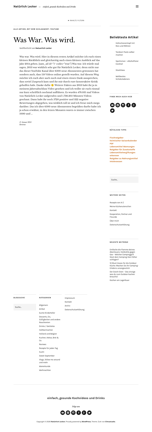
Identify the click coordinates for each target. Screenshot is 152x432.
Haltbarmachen (46, 330)
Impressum (70, 298)
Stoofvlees (120, 70)
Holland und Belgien (48, 334)
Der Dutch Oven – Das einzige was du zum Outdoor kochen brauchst (122, 274)
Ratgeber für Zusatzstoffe (122, 149)
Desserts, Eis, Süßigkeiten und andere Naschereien (49, 319)
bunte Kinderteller (47, 313)
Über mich (114, 221)
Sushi (41, 352)
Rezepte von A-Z (117, 202)
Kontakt (113, 210)
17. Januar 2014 (25, 122)
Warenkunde (44, 366)
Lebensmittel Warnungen (122, 146)
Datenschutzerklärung (119, 225)
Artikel (42, 309)
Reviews (22, 125)
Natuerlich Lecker (43, 48)
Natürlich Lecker (25, 6)
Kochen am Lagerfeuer (119, 280)
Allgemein (43, 305)
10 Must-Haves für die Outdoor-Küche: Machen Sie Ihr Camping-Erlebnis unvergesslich (124, 265)
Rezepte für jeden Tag (48, 348)
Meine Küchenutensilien (120, 206)
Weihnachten (45, 370)
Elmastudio (110, 422)
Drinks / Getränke (47, 326)
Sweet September (47, 356)
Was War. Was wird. (44, 40)
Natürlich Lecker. (58, 422)
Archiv (67, 306)
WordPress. (86, 422)
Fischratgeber (116, 137)
